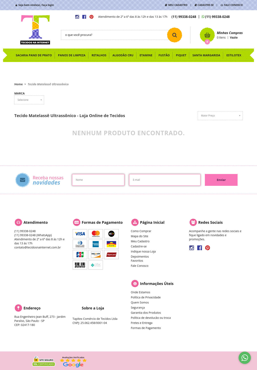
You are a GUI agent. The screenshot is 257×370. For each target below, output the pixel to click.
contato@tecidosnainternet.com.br (37, 247)
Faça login (48, 5)
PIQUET (181, 55)
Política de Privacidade (146, 297)
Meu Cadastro (140, 241)
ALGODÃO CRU (122, 55)
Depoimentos (140, 256)
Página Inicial (152, 222)
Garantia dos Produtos (146, 313)
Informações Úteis (157, 283)
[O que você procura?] (174, 34)
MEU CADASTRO (177, 5)
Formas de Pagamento (146, 328)
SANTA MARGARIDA (206, 55)
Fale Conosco (139, 266)
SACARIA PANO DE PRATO (34, 55)
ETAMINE (146, 55)
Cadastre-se (139, 246)
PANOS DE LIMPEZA (71, 55)
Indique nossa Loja (143, 251)
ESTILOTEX (233, 55)
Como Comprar (141, 231)
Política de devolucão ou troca (151, 318)
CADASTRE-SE (206, 5)
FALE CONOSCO (233, 5)
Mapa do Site (139, 236)
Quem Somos (140, 302)
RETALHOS (99, 55)
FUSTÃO (164, 55)
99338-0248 (184, 16)
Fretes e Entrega (142, 323)
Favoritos (137, 261)
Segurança (138, 307)
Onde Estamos (140, 292)
